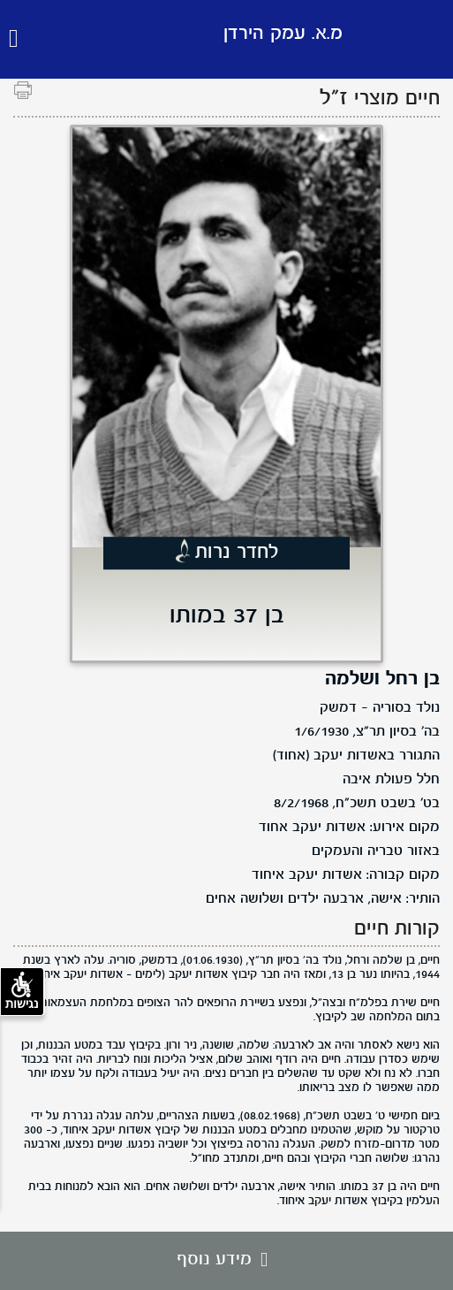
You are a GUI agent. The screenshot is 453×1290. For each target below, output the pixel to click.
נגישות (22, 991)
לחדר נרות (237, 552)
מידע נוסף (226, 1260)
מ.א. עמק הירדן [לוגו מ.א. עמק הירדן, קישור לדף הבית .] (283, 34)
